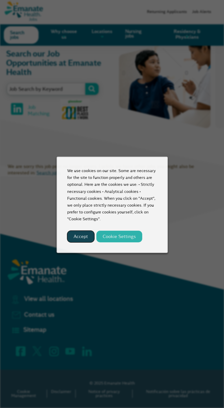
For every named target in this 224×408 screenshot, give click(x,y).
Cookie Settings (118, 240)
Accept (82, 240)
